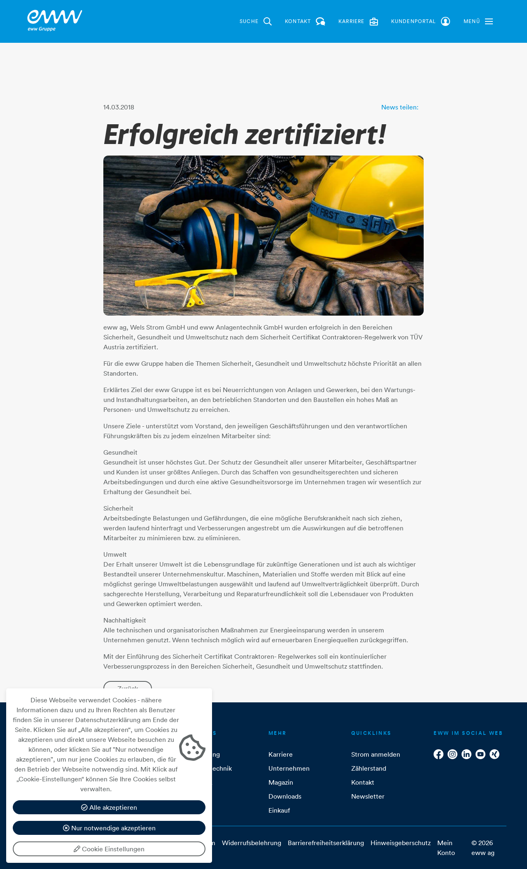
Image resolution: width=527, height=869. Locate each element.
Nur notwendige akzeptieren (109, 828)
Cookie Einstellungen (109, 849)
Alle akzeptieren (109, 807)
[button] (478, 21)
